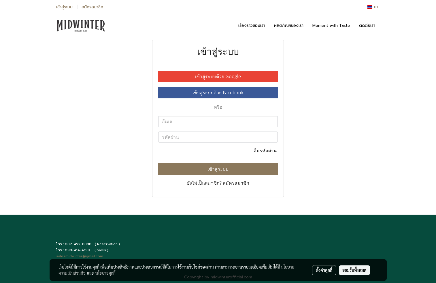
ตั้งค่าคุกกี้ (324, 270)
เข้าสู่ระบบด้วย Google (218, 76)
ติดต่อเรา (367, 26)
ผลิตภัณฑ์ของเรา (288, 26)
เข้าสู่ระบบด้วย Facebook (218, 92)
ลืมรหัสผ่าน (266, 150)
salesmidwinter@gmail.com (79, 256)
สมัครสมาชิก (92, 7)
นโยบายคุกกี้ (105, 272)
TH (372, 7)
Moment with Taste (331, 26)
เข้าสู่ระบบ (64, 7)
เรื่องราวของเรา (251, 26)
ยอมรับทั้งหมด (354, 270)
